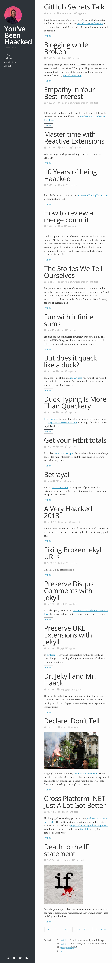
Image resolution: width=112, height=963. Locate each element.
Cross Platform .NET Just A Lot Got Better (75, 802)
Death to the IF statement (66, 850)
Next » (103, 929)
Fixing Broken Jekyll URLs (73, 553)
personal (64, 281)
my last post (76, 377)
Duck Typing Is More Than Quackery (75, 402)
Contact (7, 66)
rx (62, 147)
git (62, 226)
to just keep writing (72, 75)
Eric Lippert (50, 419)
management (72, 102)
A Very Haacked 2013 (68, 512)
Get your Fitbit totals (75, 440)
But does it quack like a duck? (70, 361)
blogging (64, 58)
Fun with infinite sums (68, 320)
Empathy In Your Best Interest (69, 93)
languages (67, 860)
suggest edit (82, 13)
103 (96, 929)
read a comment (60, 487)
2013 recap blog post (64, 453)
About (7, 54)
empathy (64, 102)
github (71, 13)
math (62, 330)
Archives (8, 58)
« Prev (49, 929)
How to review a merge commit (68, 216)
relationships (80, 102)
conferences (64, 13)
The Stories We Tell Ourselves (73, 272)
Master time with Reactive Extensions (74, 137)
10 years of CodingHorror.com (93, 195)
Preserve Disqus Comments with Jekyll (69, 590)
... (60, 929)
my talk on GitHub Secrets (90, 23)
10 (85, 929)
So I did (84, 829)
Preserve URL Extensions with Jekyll (68, 634)
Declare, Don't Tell (72, 720)
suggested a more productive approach (89, 825)
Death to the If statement (86, 773)
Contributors (10, 62)
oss (61, 480)
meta (63, 185)
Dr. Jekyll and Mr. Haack (70, 679)
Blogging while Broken (66, 48)
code (61, 371)
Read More (48, 36)
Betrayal (56, 474)
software (66, 147)
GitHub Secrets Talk (74, 6)
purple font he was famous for (62, 422)
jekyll (61, 446)
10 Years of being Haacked (70, 175)
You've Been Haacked (18, 35)
